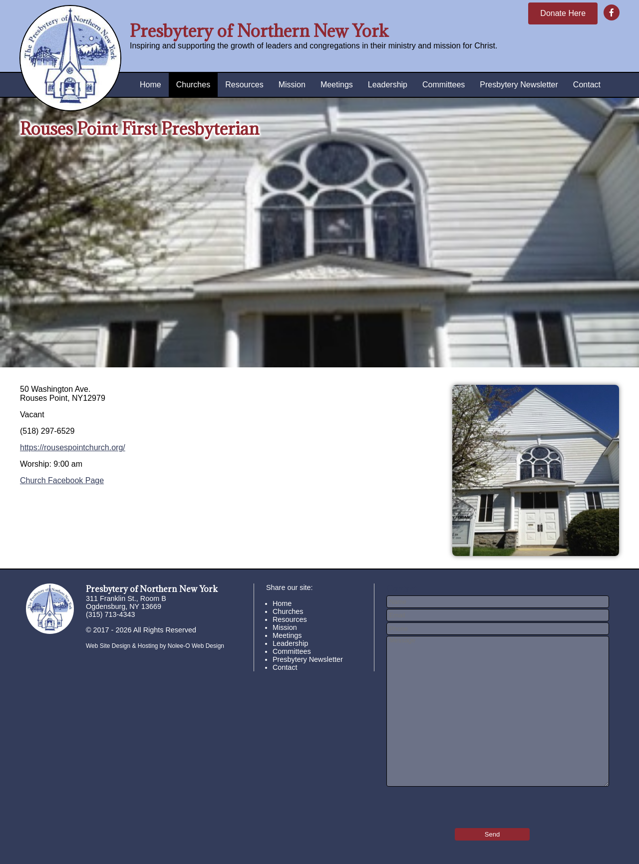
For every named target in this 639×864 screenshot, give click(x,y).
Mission (292, 84)
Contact (587, 84)
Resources (244, 84)
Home (150, 84)
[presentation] (444, 804)
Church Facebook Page (62, 480)
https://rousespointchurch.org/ (72, 447)
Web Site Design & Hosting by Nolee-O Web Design (155, 645)
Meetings (336, 84)
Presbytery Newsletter (519, 84)
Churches (193, 84)
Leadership (387, 84)
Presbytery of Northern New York (259, 30)
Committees (443, 84)
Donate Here (563, 13)
